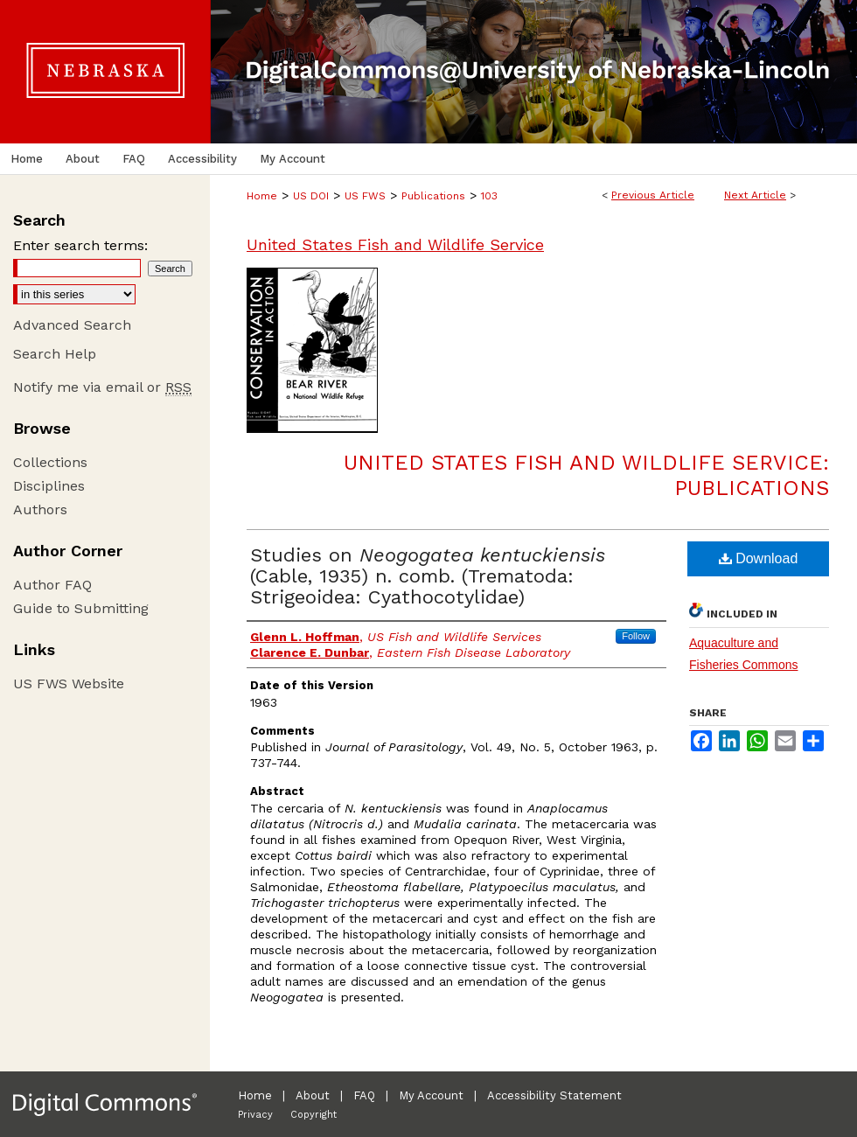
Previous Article (652, 195)
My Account (431, 1095)
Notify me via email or (102, 387)
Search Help (54, 353)
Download (758, 558)
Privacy (255, 1114)
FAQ (364, 1095)
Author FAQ (52, 584)
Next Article (755, 195)
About (313, 1095)
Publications (433, 196)
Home (262, 196)
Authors (40, 509)
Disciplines (49, 486)
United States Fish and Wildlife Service (395, 244)
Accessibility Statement (554, 1095)
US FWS (365, 196)
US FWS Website (68, 683)
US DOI (311, 196)
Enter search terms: (80, 245)
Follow (636, 636)
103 (489, 196)
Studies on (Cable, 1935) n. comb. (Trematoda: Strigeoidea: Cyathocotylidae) (427, 576)
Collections (50, 462)
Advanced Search (72, 325)
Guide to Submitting (81, 608)
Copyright (313, 1114)
